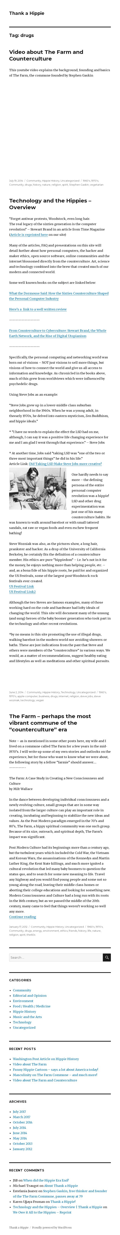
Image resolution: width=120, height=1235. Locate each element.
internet (64, 696)
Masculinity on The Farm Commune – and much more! (55, 1075)
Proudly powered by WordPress (52, 1227)
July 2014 (19, 1128)
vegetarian (96, 184)
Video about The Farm (29, 1064)
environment (51, 930)
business (44, 696)
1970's (94, 180)
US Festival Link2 (22, 592)
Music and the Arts (27, 1017)
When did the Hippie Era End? (46, 1180)
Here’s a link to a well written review (38, 309)
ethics (64, 930)
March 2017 (21, 1117)
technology (28, 700)
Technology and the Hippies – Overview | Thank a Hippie (57, 1207)
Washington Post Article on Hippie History (46, 1059)
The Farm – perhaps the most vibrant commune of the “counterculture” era (50, 723)
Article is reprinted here (29, 235)
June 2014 (20, 1133)
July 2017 (19, 1112)
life (89, 930)
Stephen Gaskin (79, 184)
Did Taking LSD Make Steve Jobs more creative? (65, 464)
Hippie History (50, 180)
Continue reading (22, 917)
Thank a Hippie (26, 13)
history (37, 184)
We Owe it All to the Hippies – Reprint (42, 1212)
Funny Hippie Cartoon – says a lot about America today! (55, 1070)
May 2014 (20, 1138)
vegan (40, 700)
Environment (23, 1001)
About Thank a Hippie (61, 1186)
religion (56, 184)
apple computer (27, 696)
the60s (31, 934)
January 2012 (22, 1149)
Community (33, 180)
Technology (68, 692)
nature (46, 184)
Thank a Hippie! (62, 1202)
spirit (65, 184)
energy (37, 930)
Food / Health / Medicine (31, 1006)
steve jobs (86, 696)
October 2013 (22, 1144)
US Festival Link (21, 586)
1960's (86, 180)
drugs (28, 184)
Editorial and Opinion (29, 995)
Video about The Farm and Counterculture (46, 55)
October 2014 (22, 1122)
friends (73, 930)
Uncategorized (70, 180)
